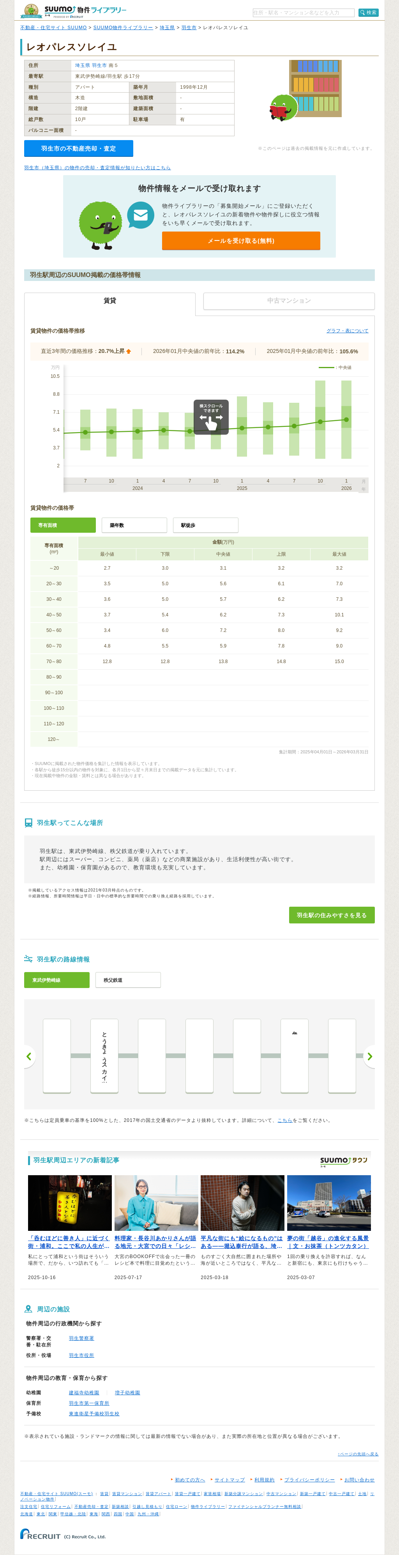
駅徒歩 (188, 525)
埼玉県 (167, 27)
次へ (369, 1056)
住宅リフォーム (56, 1506)
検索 (372, 12)
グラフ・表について (348, 330)
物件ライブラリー (208, 1506)
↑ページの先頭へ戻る (358, 1454)
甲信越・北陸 (73, 1514)
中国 (129, 1514)
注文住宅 (28, 1506)
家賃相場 (212, 1494)
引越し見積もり (147, 1506)
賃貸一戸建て (188, 1494)
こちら (285, 1120)
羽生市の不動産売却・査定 (78, 148)
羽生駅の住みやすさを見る (332, 915)
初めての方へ (190, 1480)
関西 (106, 1514)
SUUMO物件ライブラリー (124, 27)
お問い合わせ (359, 1480)
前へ (30, 1056)
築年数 (117, 525)
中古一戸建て (342, 1494)
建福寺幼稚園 (84, 1392)
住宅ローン (176, 1506)
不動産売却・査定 (91, 1506)
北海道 (26, 1514)
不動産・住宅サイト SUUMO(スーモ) (56, 1494)
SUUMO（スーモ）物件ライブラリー (73, 11)
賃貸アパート (158, 1494)
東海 (94, 1514)
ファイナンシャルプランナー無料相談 (264, 1506)
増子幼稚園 (127, 1392)
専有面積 (47, 525)
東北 (41, 1514)
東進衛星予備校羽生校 (94, 1413)
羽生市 (189, 27)
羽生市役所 (81, 1355)
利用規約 (264, 1480)
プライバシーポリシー (309, 1480)
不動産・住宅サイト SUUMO (53, 27)
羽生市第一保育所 (89, 1403)
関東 (53, 1514)
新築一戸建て (313, 1494)
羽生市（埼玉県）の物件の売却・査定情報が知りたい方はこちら (97, 167)
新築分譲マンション (243, 1494)
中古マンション (282, 1494)
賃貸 (104, 1494)
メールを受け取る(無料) (241, 240)
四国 (118, 1514)
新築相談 (120, 1506)
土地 (362, 1494)
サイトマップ (230, 1480)
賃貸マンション (127, 1494)
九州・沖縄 (148, 1514)
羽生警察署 (81, 1338)
